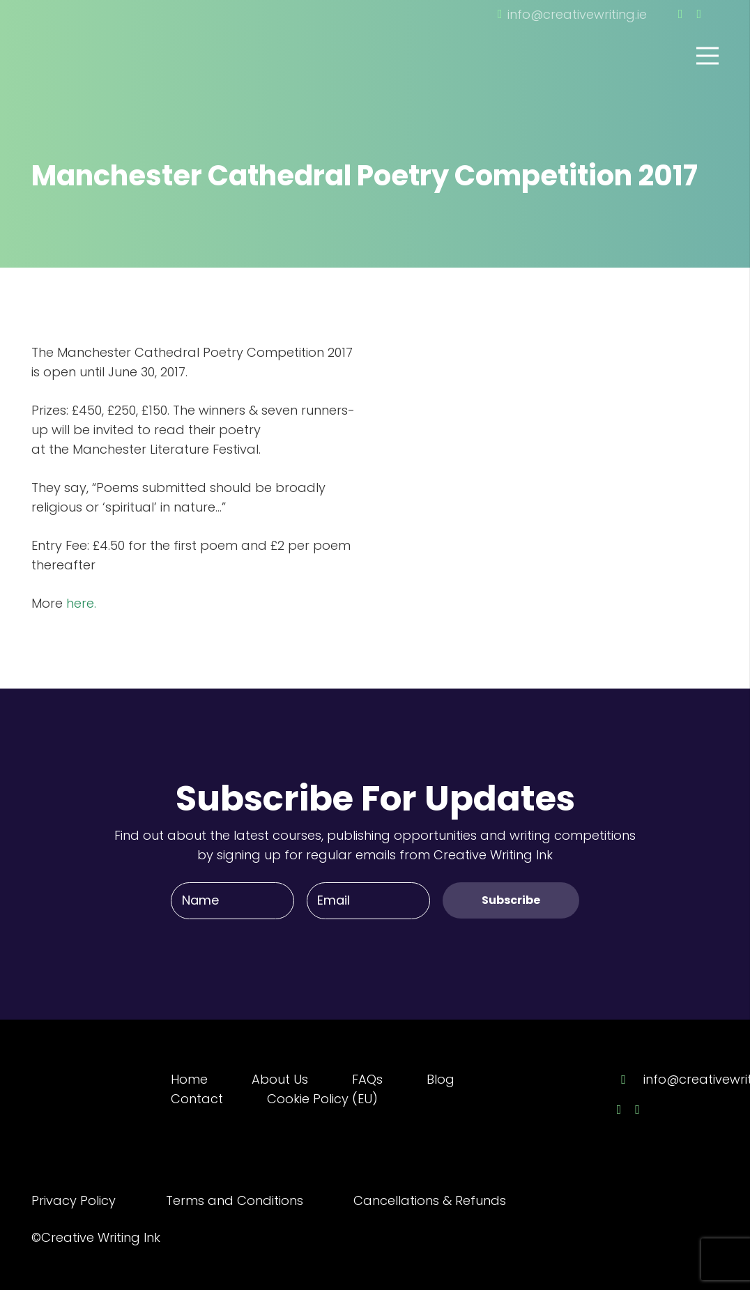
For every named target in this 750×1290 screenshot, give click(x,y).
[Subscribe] (511, 900)
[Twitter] (698, 14)
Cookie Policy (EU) (322, 1098)
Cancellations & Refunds (429, 1200)
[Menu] (708, 55)
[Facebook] (680, 14)
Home (189, 1079)
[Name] (232, 900)
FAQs (367, 1079)
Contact (197, 1098)
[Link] (108, 37)
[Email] (368, 900)
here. (81, 603)
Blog (440, 1079)
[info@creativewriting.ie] (630, 1079)
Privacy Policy (73, 1200)
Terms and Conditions (234, 1200)
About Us (280, 1079)
